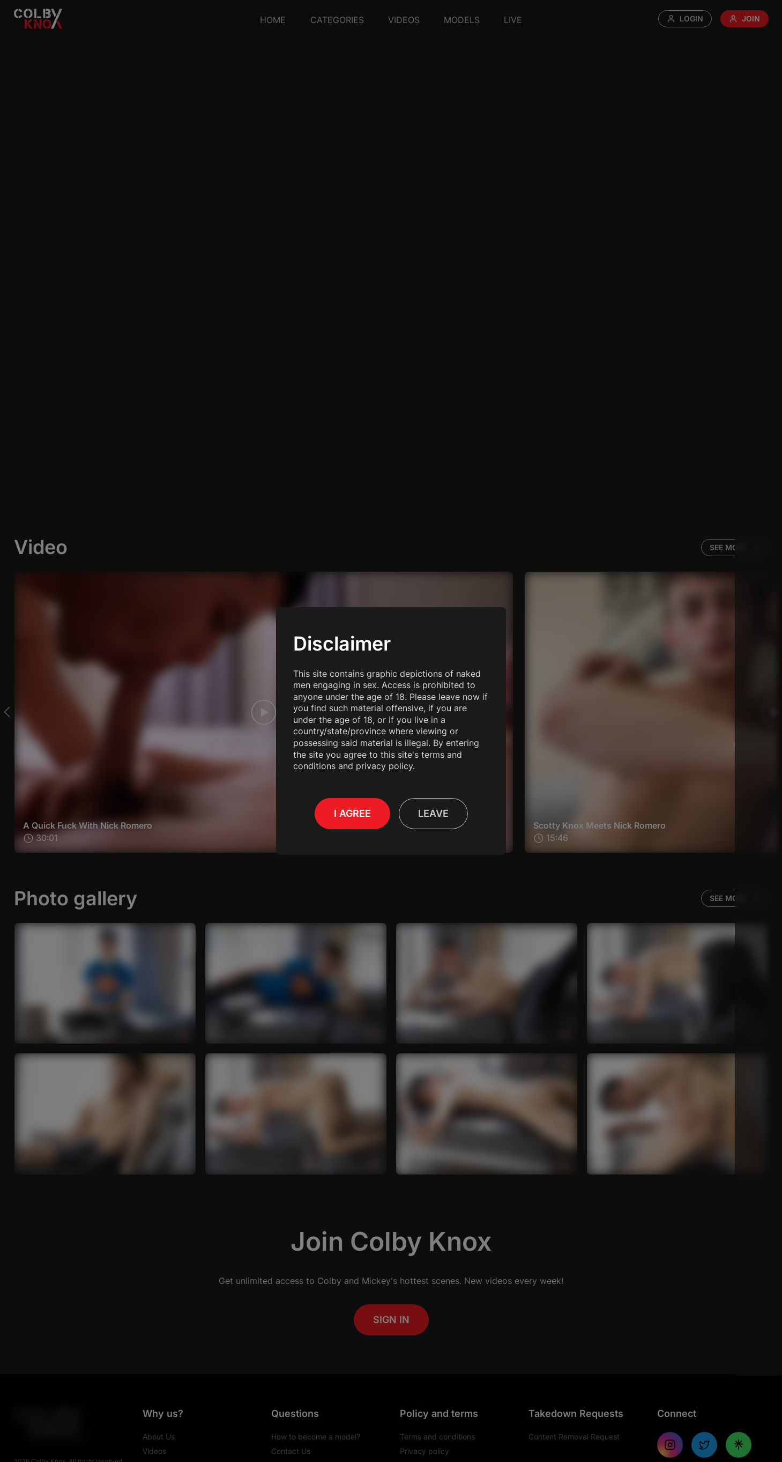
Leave (433, 813)
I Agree (352, 813)
